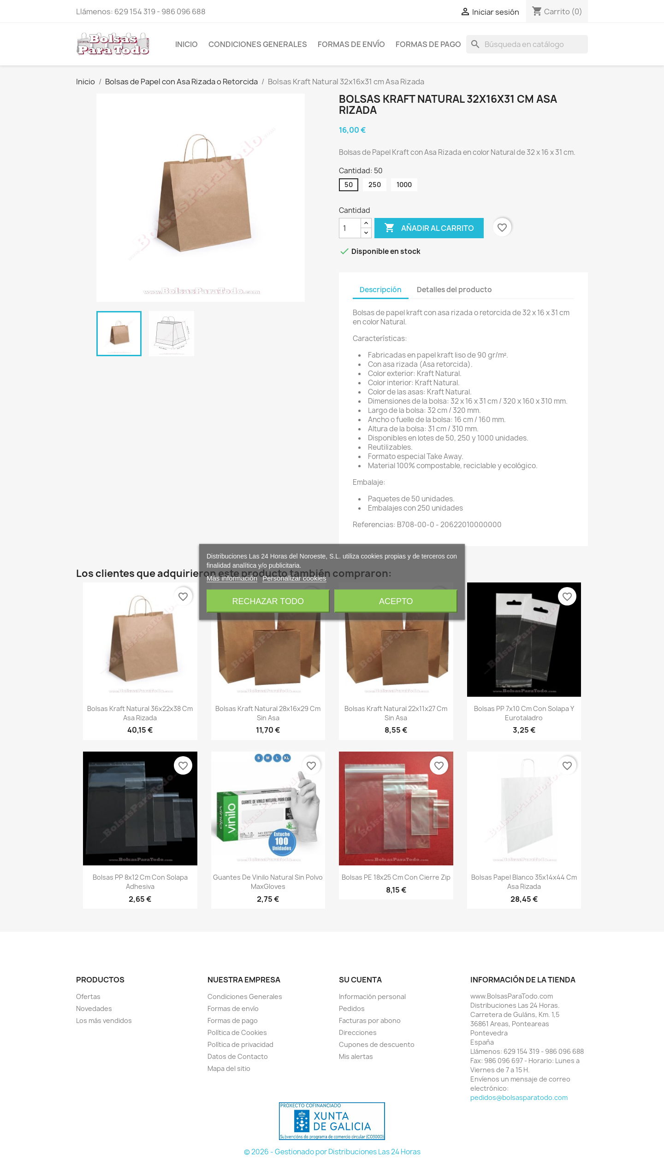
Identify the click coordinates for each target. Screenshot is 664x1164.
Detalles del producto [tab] (454, 289)
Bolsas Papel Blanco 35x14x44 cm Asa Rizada (524, 882)
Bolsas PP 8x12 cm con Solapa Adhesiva (140, 882)
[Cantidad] (350, 228)
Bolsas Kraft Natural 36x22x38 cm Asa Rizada (140, 713)
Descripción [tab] (381, 289)
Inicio (186, 44)
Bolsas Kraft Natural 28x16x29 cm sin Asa (267, 713)
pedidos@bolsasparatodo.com (519, 1097)
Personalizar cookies (294, 578)
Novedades (94, 1008)
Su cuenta (360, 980)
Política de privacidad (240, 1044)
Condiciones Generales (257, 44)
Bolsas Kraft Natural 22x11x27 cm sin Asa (395, 713)
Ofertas (88, 996)
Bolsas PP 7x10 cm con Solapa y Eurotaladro (524, 713)
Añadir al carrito (429, 228)
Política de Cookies (237, 1032)
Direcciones (358, 1032)
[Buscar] (527, 44)
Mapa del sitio (229, 1068)
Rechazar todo (268, 601)
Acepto (396, 601)
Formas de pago (428, 44)
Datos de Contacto (238, 1056)
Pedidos (352, 1008)
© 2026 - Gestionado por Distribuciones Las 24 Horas (332, 1152)
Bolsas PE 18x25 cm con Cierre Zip (396, 877)
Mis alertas (356, 1056)
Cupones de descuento (377, 1044)
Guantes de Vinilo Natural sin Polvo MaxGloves (268, 882)
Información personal (372, 996)
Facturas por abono (370, 1020)
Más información (232, 578)
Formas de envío (351, 44)
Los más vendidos (104, 1020)
